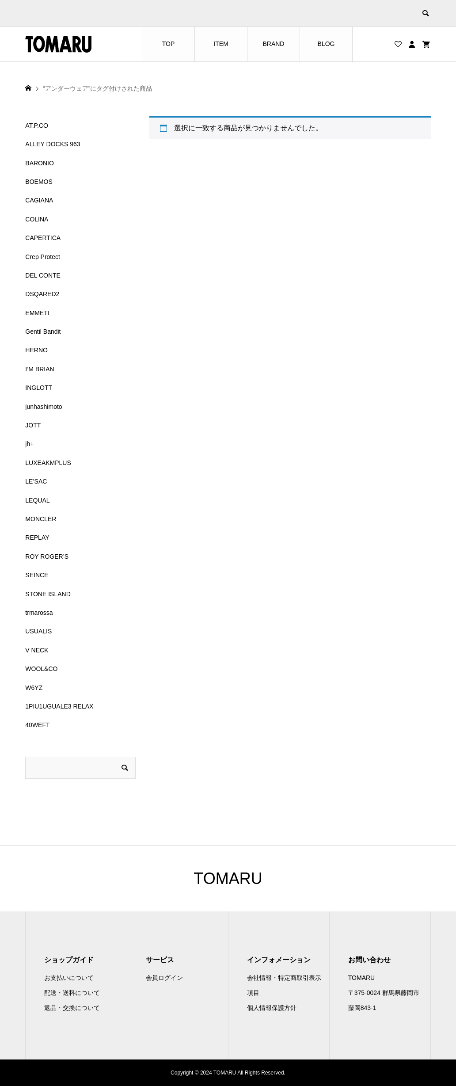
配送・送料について (72, 992)
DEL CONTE (43, 275)
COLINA (36, 219)
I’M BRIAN (39, 369)
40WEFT (37, 724)
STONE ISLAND (47, 594)
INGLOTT (38, 387)
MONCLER (40, 518)
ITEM (220, 43)
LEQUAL (37, 500)
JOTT (33, 425)
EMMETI (37, 312)
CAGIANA (39, 200)
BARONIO (39, 163)
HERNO (36, 350)
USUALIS (38, 631)
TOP (168, 43)
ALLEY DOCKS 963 (52, 144)
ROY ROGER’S (46, 556)
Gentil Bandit (43, 331)
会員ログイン (164, 977)
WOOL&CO (41, 668)
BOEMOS (38, 181)
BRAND (273, 43)
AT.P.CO (36, 125)
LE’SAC (36, 481)
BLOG (326, 43)
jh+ (29, 443)
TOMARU (228, 878)
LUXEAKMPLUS (48, 462)
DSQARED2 (42, 293)
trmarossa (39, 612)
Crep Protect (42, 256)
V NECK (36, 650)
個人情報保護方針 (271, 1007)
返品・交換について (72, 1007)
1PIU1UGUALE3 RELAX (59, 706)
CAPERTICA (43, 237)
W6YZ (33, 687)
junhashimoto (43, 406)
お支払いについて (69, 977)
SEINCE (36, 575)
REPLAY (37, 537)
